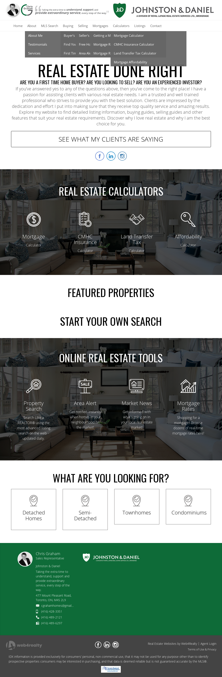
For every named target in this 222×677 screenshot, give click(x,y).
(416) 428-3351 (51, 611)
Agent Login (208, 644)
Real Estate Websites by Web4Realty (172, 644)
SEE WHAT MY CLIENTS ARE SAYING (111, 139)
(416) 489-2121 (51, 617)
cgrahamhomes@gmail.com (59, 606)
